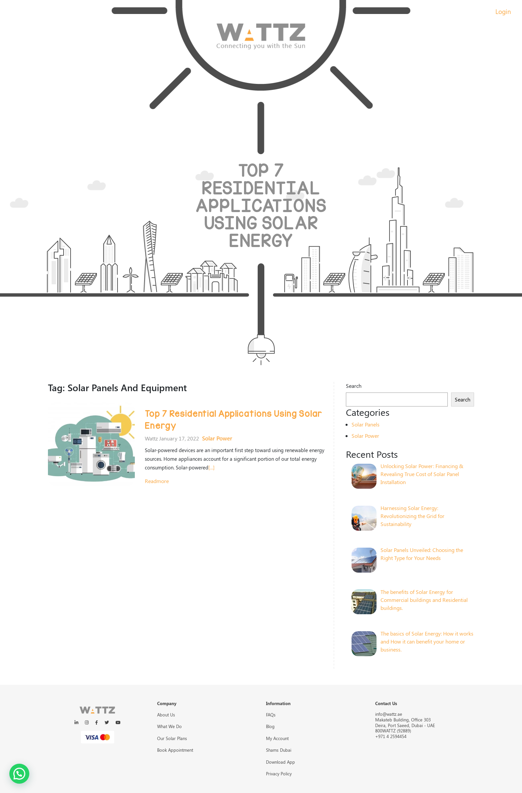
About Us (166, 714)
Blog (270, 726)
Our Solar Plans (172, 738)
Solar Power (217, 438)
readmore (157, 480)
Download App (280, 762)
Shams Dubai (278, 750)
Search (354, 385)
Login (503, 11)
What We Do (169, 726)
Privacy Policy (279, 773)
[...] (211, 467)
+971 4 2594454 (390, 736)
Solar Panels (366, 424)
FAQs (271, 714)
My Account (277, 738)
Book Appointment (175, 750)
